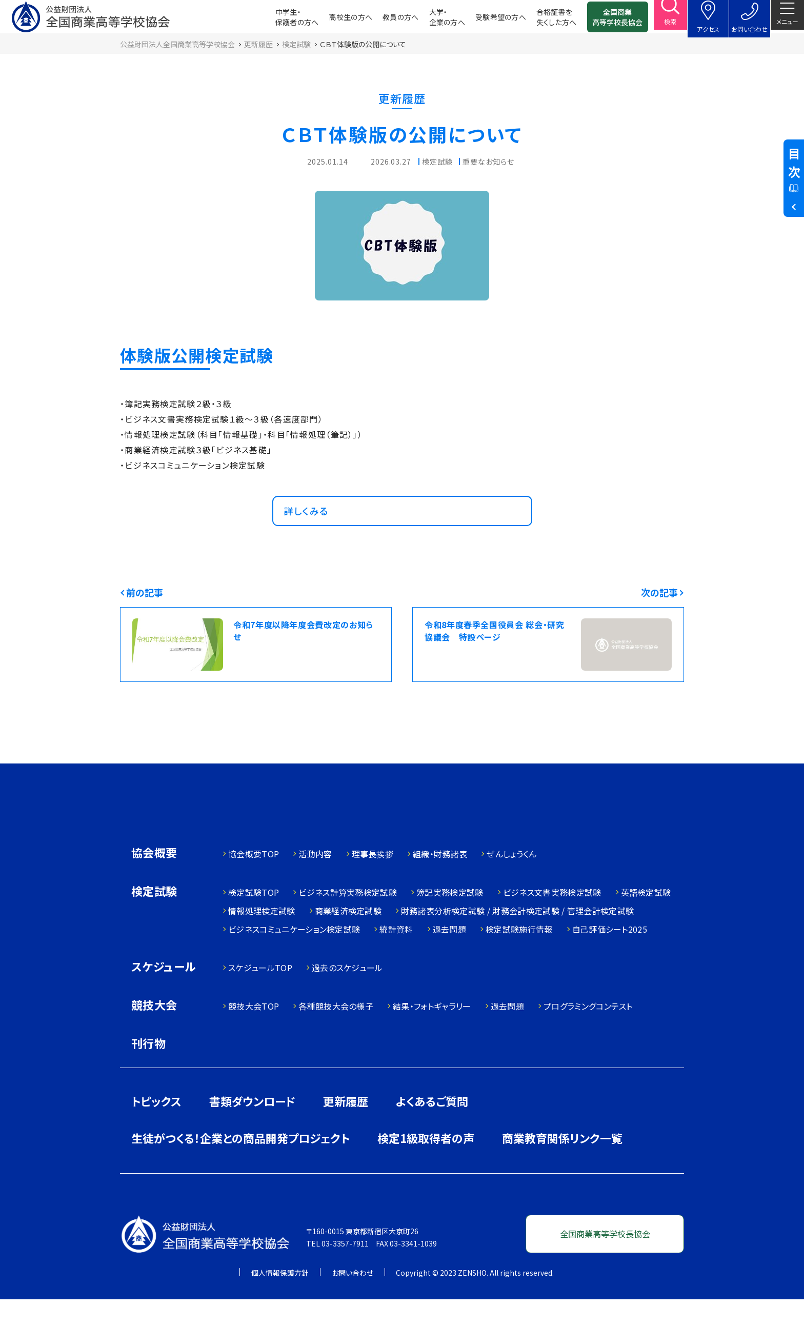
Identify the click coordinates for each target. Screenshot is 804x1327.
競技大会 (154, 1033)
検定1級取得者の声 (425, 1165)
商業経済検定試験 (348, 938)
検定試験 (154, 920)
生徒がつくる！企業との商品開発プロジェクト (240, 1165)
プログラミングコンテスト (588, 1034)
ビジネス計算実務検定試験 (347, 920)
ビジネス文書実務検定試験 (552, 920)
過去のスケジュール (347, 995)
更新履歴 (345, 1128)
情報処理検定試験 (261, 938)
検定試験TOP (253, 920)
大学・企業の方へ (432, 20)
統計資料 (396, 957)
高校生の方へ (335, 20)
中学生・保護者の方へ (282, 20)
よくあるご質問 (432, 1128)
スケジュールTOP (260, 995)
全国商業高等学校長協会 (602, 20)
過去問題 (449, 957)
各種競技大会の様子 (335, 1034)
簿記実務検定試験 (450, 920)
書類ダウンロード (252, 1128)
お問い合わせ (352, 1300)
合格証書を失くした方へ (541, 20)
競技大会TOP (253, 1034)
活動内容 (315, 881)
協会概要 (154, 881)
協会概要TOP (253, 881)
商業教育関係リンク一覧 (562, 1165)
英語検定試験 (646, 920)
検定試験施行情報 (519, 957)
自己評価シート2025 (610, 957)
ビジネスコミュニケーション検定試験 (294, 957)
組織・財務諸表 (440, 881)
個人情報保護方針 (280, 1300)
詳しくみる (311, 528)
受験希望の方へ (485, 20)
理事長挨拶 (373, 881)
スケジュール (163, 995)
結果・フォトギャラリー (432, 1034)
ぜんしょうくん (511, 881)
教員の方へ (386, 20)
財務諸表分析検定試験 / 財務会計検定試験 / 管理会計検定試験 (517, 938)
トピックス (156, 1128)
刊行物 (148, 1070)
